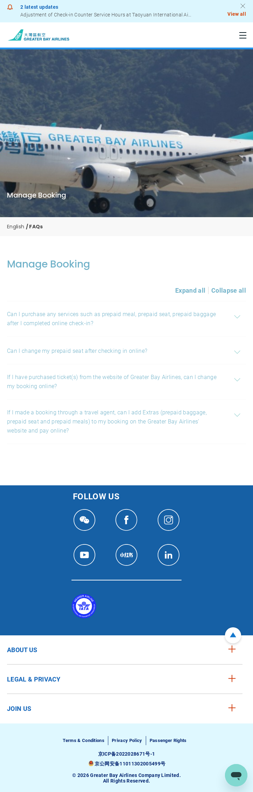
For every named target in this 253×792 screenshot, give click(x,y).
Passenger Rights (168, 740)
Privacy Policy (127, 740)
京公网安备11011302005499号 (130, 763)
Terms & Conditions (83, 740)
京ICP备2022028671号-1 (126, 754)
